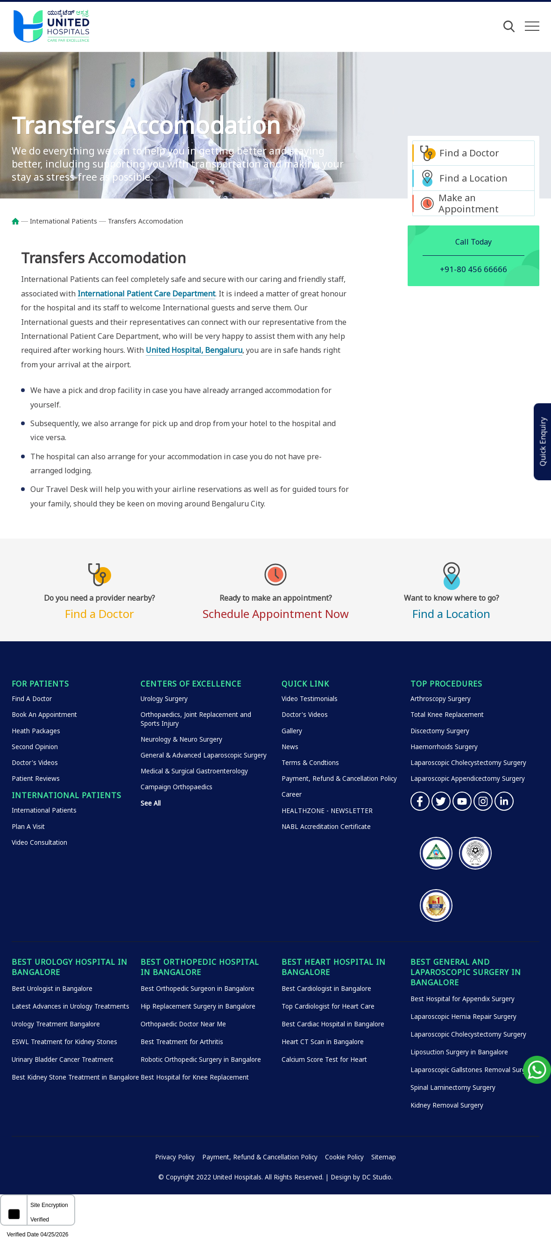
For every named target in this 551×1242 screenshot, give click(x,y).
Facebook (420, 801)
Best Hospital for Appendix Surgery (462, 999)
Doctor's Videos (35, 762)
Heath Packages (36, 731)
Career (292, 794)
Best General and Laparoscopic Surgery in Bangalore (465, 972)
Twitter (441, 801)
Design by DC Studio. (362, 1177)
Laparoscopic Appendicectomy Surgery (467, 778)
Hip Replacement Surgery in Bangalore (198, 1006)
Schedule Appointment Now (276, 605)
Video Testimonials (310, 699)
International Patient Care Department (146, 293)
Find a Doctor (469, 153)
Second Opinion (35, 747)
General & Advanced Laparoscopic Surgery (204, 755)
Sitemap (383, 1157)
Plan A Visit (28, 826)
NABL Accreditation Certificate (326, 826)
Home (20, 221)
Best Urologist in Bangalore (52, 988)
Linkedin (504, 801)
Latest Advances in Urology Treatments (70, 1006)
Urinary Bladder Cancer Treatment (62, 1059)
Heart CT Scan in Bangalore (323, 1042)
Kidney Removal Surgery (446, 1105)
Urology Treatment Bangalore (56, 1024)
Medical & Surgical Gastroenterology (194, 771)
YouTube (462, 801)
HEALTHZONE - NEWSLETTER (327, 811)
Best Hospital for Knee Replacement (195, 1077)
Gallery (292, 731)
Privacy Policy (175, 1157)
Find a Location (473, 178)
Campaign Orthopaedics (176, 787)
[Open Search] (509, 26)
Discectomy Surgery (439, 731)
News (290, 747)
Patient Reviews (36, 778)
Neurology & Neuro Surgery (181, 739)
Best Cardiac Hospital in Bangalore (333, 1024)
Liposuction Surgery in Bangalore (459, 1052)
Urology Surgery (164, 699)
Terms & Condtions (310, 762)
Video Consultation (39, 842)
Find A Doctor (32, 699)
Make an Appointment (468, 203)
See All (151, 803)
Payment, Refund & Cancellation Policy (339, 778)
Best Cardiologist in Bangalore (326, 988)
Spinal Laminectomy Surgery (452, 1087)
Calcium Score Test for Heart (324, 1059)
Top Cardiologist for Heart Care (328, 1006)
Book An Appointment (44, 714)
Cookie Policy (344, 1157)
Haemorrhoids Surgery (444, 747)
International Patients (63, 221)
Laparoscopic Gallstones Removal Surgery (472, 1070)
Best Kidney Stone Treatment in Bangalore (75, 1077)
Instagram (483, 801)
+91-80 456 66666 (473, 269)
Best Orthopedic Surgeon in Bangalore (197, 988)
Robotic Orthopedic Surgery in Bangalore (201, 1059)
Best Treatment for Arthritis (182, 1042)
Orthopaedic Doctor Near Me (183, 1024)
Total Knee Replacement (447, 714)
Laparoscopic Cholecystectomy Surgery (468, 762)
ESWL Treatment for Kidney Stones (64, 1042)
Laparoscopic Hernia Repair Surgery (463, 1016)
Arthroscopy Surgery (440, 699)
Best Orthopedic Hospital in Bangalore (200, 967)
